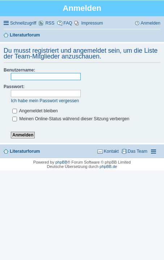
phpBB (61, 162)
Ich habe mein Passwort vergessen (45, 100)
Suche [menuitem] (158, 35)
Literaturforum (25, 151)
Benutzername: (19, 70)
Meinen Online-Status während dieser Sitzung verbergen (70, 118)
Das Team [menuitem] (137, 151)
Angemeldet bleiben (35, 110)
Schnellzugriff (23, 23)
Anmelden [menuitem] (150, 23)
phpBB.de (108, 166)
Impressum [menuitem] (92, 23)
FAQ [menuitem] (67, 23)
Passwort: (14, 86)
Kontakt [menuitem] (111, 151)
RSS (49, 23)
